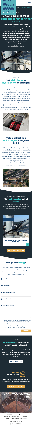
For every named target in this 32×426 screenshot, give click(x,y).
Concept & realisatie (16, 422)
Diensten (17, 8)
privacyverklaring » (20, 327)
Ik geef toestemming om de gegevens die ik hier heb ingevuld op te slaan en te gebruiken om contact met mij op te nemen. (17, 322)
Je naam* (4, 279)
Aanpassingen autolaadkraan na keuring (16, 241)
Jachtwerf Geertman (16, 386)
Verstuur (26, 330)
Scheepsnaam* (5, 285)
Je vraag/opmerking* (7, 305)
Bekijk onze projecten (16, 250)
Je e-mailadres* (6, 299)
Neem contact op (16, 361)
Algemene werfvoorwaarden (19, 418)
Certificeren (26, 8)
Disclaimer (24, 416)
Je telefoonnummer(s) (8, 292)
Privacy (7, 418)
